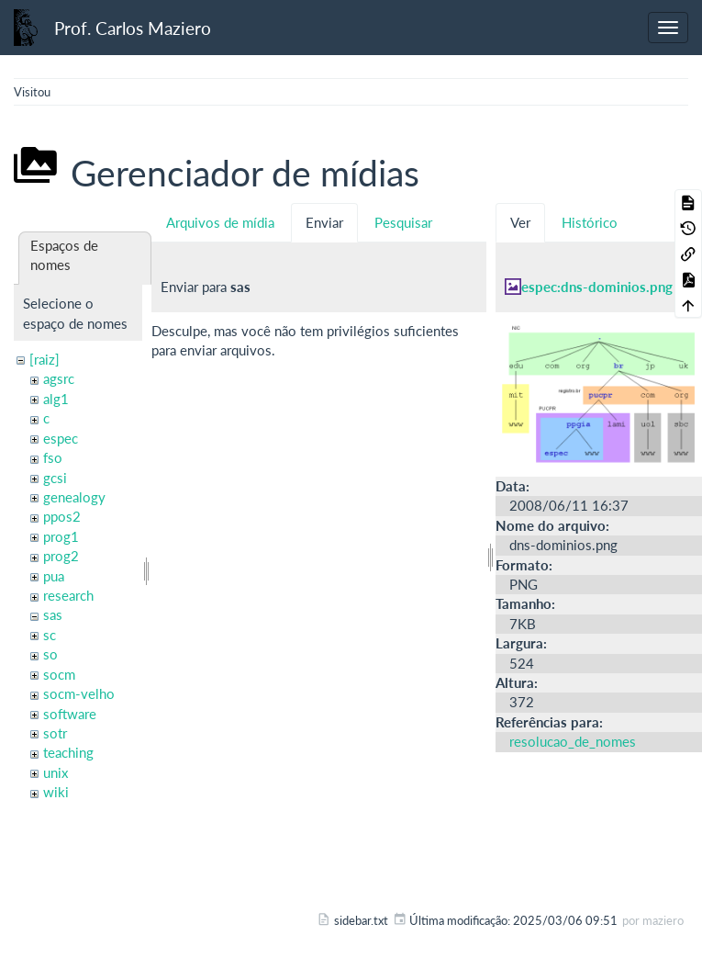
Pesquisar (403, 222)
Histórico (590, 222)
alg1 (56, 398)
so (50, 654)
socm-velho (79, 693)
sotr (55, 733)
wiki (56, 791)
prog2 (61, 555)
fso (52, 457)
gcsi (55, 477)
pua (53, 576)
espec (60, 438)
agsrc (58, 378)
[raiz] (44, 359)
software (69, 713)
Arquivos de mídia (220, 222)
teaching (68, 752)
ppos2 (62, 516)
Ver (520, 222)
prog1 (61, 536)
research (68, 595)
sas (52, 614)
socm (59, 674)
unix (55, 772)
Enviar (324, 222)
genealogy (74, 497)
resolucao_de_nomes (572, 741)
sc (49, 634)
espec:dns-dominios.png (597, 286)
